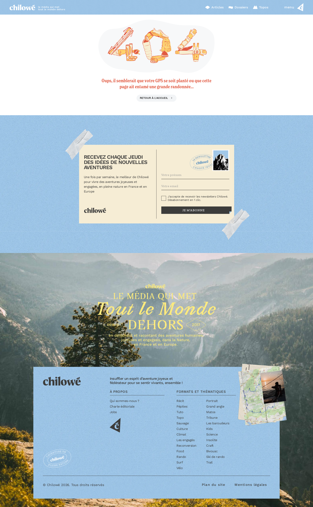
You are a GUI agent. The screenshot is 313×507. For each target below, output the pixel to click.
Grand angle (215, 406)
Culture (182, 429)
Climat (181, 434)
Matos (210, 412)
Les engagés (185, 440)
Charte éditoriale (122, 406)
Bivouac (212, 451)
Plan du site (213, 485)
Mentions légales (251, 485)
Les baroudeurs (217, 423)
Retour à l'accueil (154, 98)
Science (212, 434)
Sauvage (182, 423)
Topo (180, 418)
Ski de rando (215, 457)
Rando (181, 457)
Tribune (211, 418)
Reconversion (186, 445)
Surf (179, 462)
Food (180, 451)
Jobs (113, 412)
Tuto (179, 412)
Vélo (179, 468)
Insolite (211, 440)
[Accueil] (22, 7)
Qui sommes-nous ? (124, 401)
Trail (209, 462)
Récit (180, 401)
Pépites (181, 406)
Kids (209, 429)
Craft (210, 445)
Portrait (212, 401)
